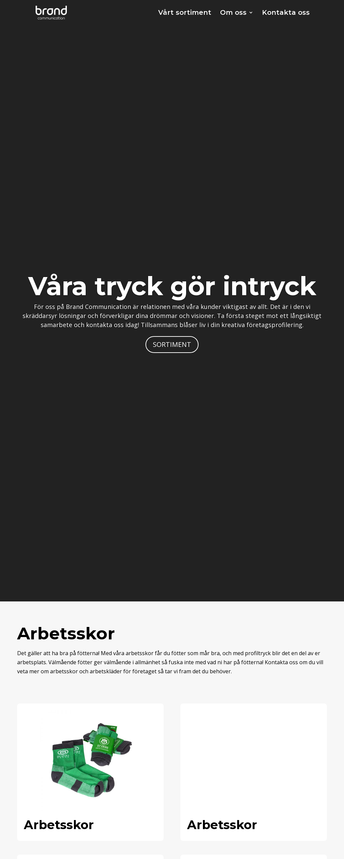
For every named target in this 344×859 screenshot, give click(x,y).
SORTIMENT (172, 344)
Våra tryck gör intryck (172, 286)
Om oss (233, 13)
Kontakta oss (286, 13)
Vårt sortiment (184, 13)
